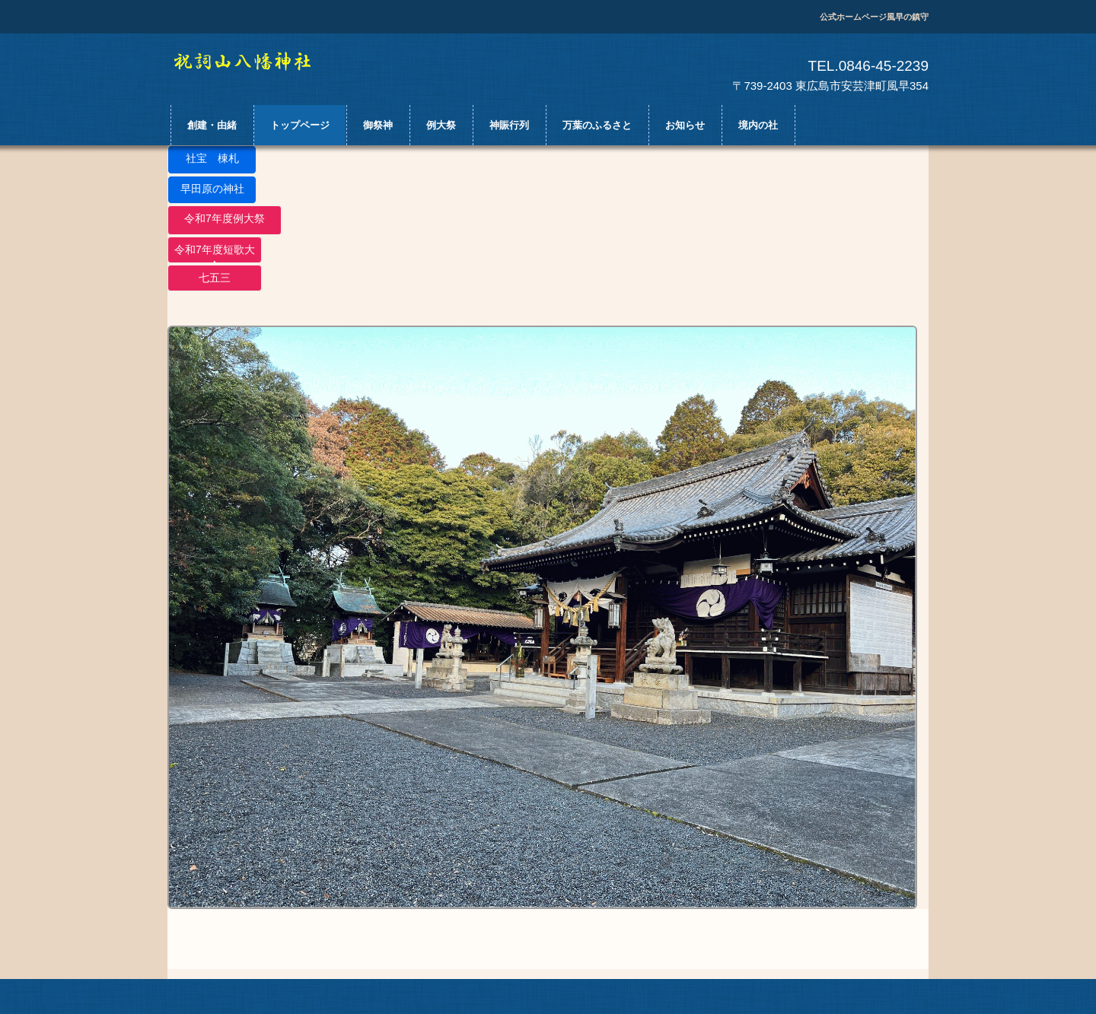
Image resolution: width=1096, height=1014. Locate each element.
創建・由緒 (212, 125)
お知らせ (685, 125)
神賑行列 (509, 125)
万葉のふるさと (597, 125)
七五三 (215, 278)
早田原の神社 (212, 189)
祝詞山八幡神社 (256, 61)
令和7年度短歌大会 (214, 253)
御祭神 (378, 125)
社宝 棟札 (212, 158)
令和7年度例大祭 (224, 218)
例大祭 (441, 125)
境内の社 (758, 125)
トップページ (300, 125)
